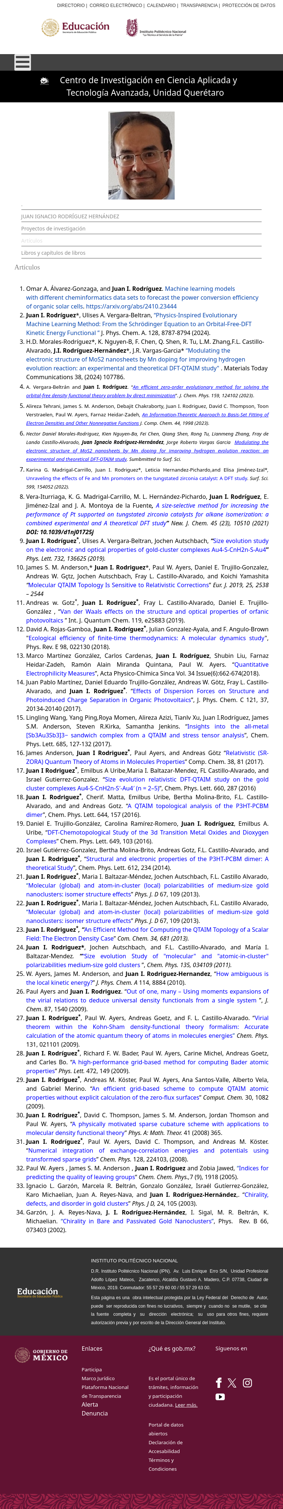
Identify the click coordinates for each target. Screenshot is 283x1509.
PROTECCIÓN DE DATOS (249, 5)
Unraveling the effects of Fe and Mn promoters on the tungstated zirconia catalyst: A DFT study (136, 478)
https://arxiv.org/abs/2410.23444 (131, 306)
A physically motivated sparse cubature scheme (142, 1124)
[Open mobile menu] (22, 62)
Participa (92, 1369)
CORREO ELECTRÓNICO (116, 5)
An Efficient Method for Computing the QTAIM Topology (161, 930)
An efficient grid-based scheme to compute (159, 1089)
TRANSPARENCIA (199, 5)
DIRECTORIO (71, 5)
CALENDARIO (161, 5)
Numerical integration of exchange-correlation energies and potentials (141, 1150)
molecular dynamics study (227, 638)
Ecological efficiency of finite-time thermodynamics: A (109, 638)
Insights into (208, 726)
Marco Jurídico (98, 1378)
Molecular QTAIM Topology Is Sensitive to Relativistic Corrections (118, 585)
